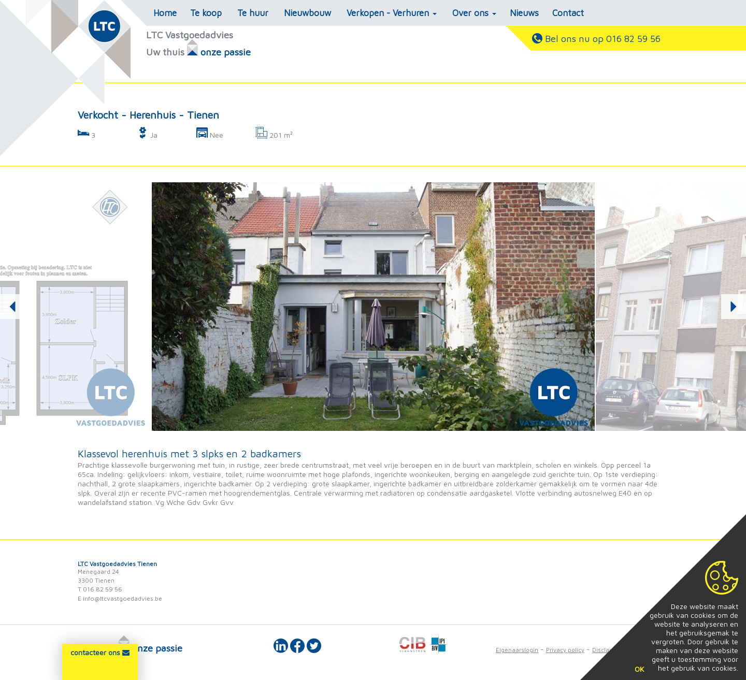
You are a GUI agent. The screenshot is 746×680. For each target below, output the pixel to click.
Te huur (252, 13)
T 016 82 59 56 (100, 589)
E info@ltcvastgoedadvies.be (120, 598)
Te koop (206, 13)
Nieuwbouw (307, 13)
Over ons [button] (474, 13)
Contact (568, 13)
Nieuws (524, 13)
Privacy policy (565, 649)
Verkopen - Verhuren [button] (392, 13)
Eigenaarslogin (517, 649)
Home (165, 13)
